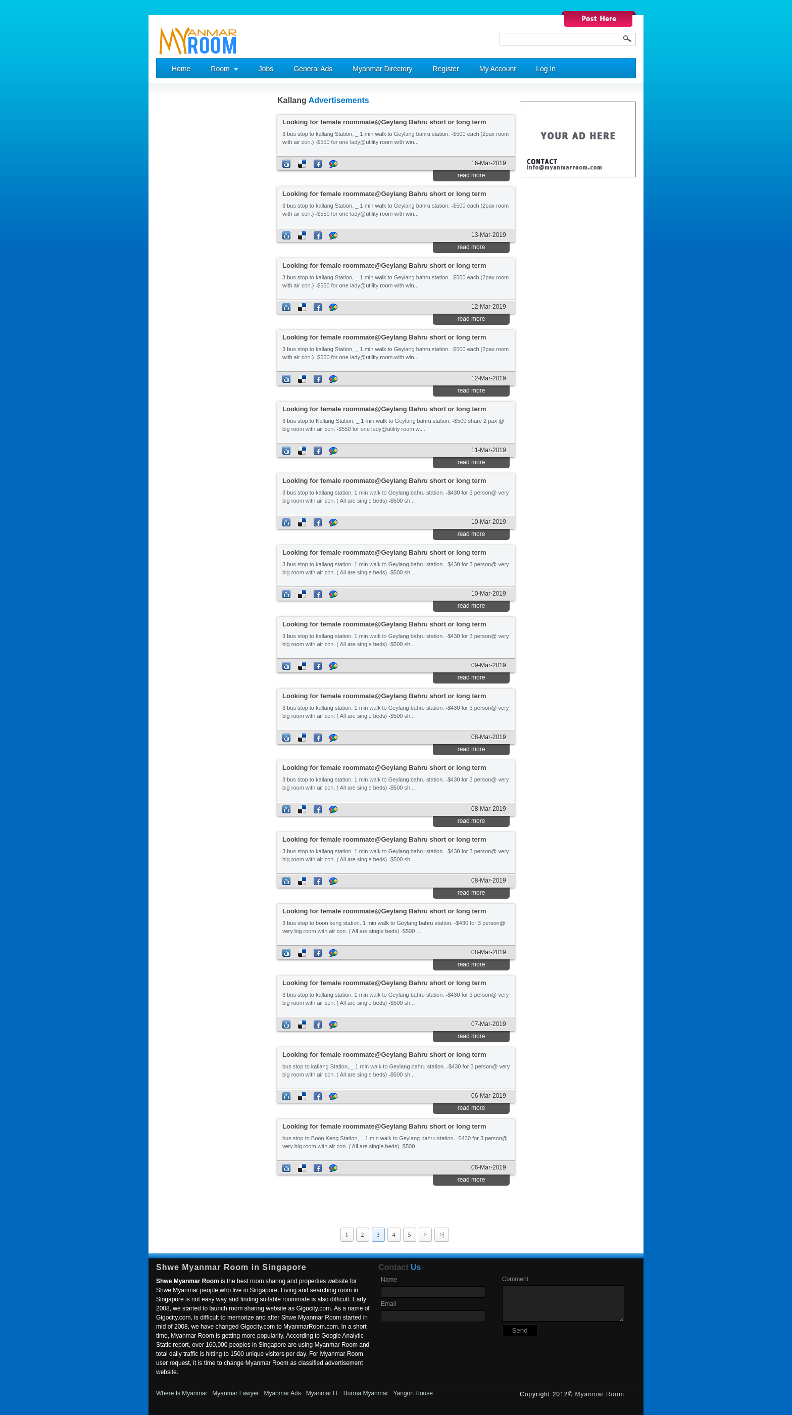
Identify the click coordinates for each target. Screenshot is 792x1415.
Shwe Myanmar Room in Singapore (231, 1267)
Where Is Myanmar (181, 1393)
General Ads (312, 69)
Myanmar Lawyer (235, 1393)
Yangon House (413, 1393)
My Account (497, 69)
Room (220, 69)
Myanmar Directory (382, 69)
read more (471, 175)
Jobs (266, 69)
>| (441, 1234)
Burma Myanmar (365, 1393)
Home (181, 69)
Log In (546, 69)
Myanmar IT (322, 1393)
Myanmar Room (599, 1394)
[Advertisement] (196, 248)
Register (446, 69)
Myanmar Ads (282, 1393)
